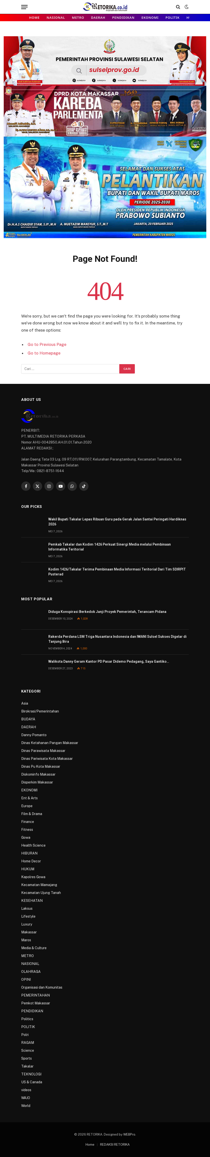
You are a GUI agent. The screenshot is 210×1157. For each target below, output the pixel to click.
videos (26, 1090)
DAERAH (98, 17)
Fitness (27, 830)
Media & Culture (34, 948)
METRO (78, 17)
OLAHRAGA (31, 972)
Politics (27, 1019)
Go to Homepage (44, 353)
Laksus (27, 908)
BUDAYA (28, 719)
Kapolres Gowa (33, 877)
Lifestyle (28, 916)
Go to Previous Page (47, 344)
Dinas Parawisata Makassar (43, 751)
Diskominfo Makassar (38, 774)
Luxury (26, 924)
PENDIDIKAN (123, 17)
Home (34, 17)
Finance (27, 822)
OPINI (26, 979)
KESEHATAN (32, 901)
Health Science (33, 845)
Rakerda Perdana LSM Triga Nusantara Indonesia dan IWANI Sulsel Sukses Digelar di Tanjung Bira (117, 639)
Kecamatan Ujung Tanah (41, 893)
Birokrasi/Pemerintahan (40, 711)
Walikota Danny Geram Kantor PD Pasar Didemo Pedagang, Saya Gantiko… (108, 661)
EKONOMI (149, 17)
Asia (24, 703)
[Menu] (24, 7)
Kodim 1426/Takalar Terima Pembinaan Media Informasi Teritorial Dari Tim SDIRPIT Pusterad (117, 571)
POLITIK (172, 17)
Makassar (29, 932)
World (25, 1106)
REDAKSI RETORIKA (115, 1144)
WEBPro (129, 1134)
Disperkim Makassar (37, 782)
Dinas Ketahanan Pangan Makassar (49, 743)
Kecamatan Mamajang (39, 885)
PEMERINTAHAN (35, 995)
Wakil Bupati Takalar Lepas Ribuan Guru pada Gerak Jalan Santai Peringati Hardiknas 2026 (117, 521)
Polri (25, 1035)
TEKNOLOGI (31, 1074)
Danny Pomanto (34, 735)
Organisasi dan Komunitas (41, 987)
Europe (27, 806)
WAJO (25, 1098)
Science (27, 1050)
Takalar (27, 1066)
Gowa (25, 837)
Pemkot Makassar (35, 1003)
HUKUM (27, 869)
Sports (26, 1058)
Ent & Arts (29, 798)
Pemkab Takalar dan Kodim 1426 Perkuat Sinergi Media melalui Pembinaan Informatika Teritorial (109, 546)
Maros (26, 940)
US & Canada (31, 1082)
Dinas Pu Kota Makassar (40, 766)
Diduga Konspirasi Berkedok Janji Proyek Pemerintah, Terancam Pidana (107, 612)
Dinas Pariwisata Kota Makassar (47, 759)
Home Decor (31, 861)
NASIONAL (56, 17)
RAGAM (27, 1043)
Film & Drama (31, 814)
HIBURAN (29, 853)
